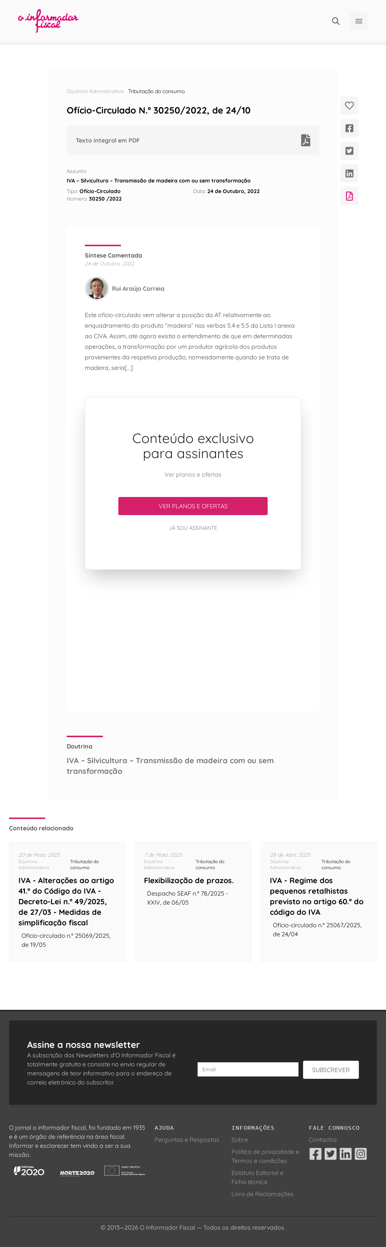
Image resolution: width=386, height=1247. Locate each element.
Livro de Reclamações (262, 1194)
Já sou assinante (193, 528)
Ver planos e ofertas (193, 506)
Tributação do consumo (156, 91)
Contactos (323, 1139)
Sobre (239, 1139)
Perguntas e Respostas (187, 1139)
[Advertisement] (193, 640)
